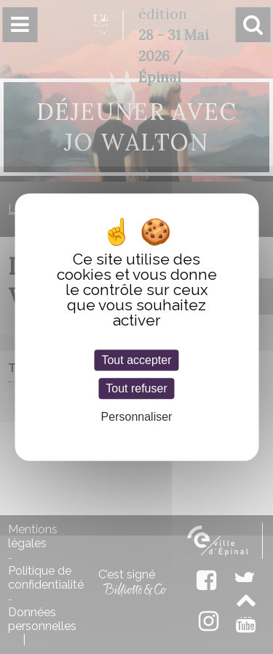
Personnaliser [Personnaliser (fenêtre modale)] (137, 417)
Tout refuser (136, 388)
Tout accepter (136, 360)
